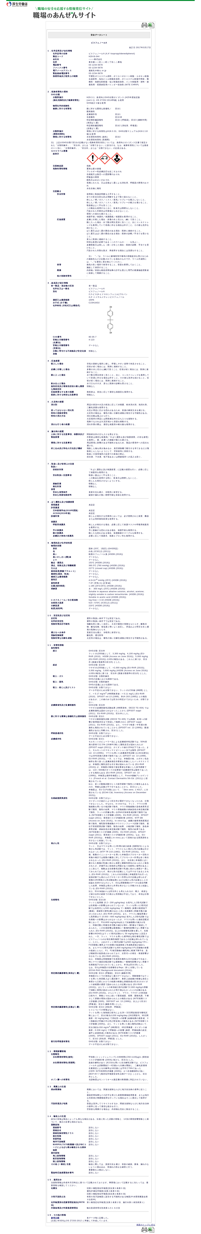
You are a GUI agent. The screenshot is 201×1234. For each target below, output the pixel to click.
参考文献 (55, 1218)
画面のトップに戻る (145, 1225)
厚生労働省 (19, 4)
